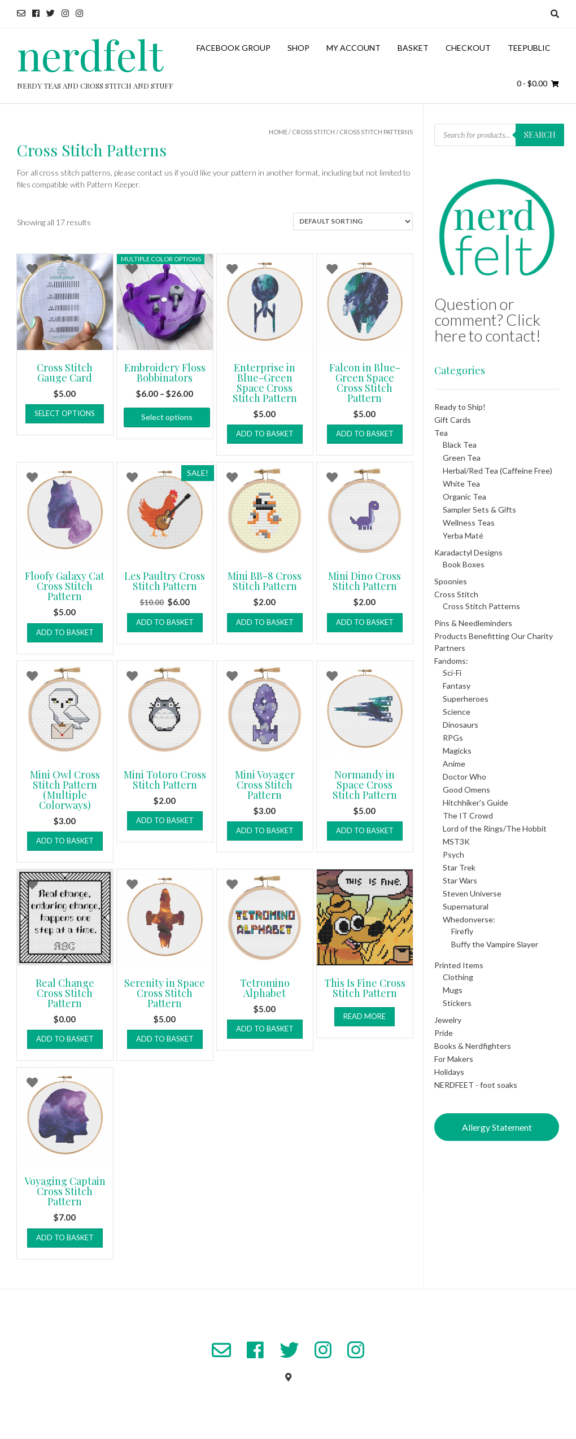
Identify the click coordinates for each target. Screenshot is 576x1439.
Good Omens (466, 789)
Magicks (457, 750)
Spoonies (450, 581)
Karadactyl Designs (468, 552)
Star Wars (460, 880)
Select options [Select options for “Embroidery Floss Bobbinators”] (167, 417)
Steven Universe (472, 893)
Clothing (458, 977)
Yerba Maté (463, 535)
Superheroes (465, 698)
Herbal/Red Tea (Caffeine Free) (497, 470)
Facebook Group (233, 48)
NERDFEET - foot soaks (475, 1085)
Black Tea (460, 444)
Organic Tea (464, 496)
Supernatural (465, 906)
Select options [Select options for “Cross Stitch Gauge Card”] (64, 413)
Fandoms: (451, 661)
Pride (443, 1033)
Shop (298, 48)
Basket (413, 48)
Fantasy (456, 685)
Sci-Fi (452, 672)
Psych (453, 854)
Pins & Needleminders (473, 623)
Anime (454, 763)
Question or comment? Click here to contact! (487, 319)
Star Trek (459, 867)
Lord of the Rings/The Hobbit (495, 828)
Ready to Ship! (460, 407)
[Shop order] (353, 221)
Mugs (452, 990)
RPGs (453, 737)
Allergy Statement (497, 1127)
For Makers (453, 1059)
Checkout (468, 48)
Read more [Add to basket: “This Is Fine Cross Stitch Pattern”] (364, 1016)
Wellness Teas (469, 522)
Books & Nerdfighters (472, 1046)
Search (540, 134)
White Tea (461, 483)
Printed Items (458, 965)
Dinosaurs (460, 724)
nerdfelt (90, 54)
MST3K (456, 841)
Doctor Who (464, 776)
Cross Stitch (313, 131)
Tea (441, 433)
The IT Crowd (468, 815)
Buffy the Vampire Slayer (494, 944)
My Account (353, 48)
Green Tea (462, 457)
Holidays (449, 1072)
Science (456, 711)
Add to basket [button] (265, 433)
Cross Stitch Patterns (481, 606)
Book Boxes (464, 564)
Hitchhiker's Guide (475, 802)
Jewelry (447, 1020)
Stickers (457, 1003)
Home (278, 131)
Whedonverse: (469, 919)
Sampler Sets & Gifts (479, 509)
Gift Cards (452, 420)
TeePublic (529, 48)
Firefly (462, 931)
